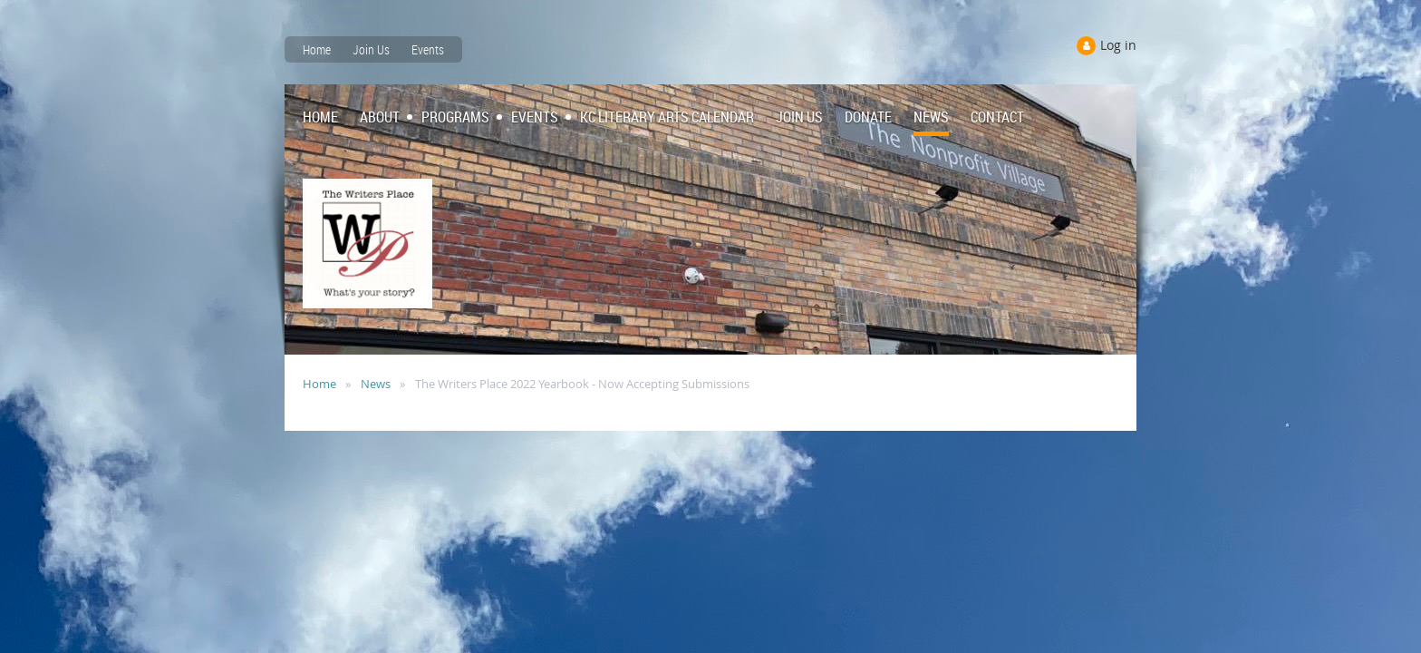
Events (427, 49)
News (376, 383)
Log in (1118, 45)
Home (317, 49)
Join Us (371, 49)
